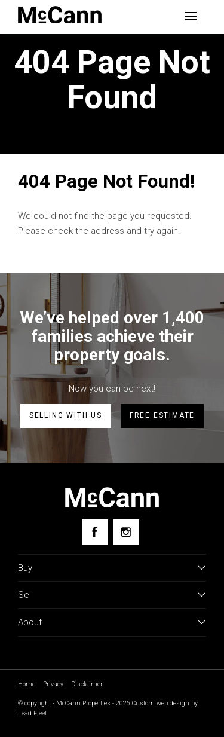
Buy (25, 567)
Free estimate (162, 415)
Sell (25, 594)
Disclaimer (87, 684)
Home (26, 684)
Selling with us (65, 415)
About (30, 622)
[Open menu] (191, 16)
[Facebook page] (95, 532)
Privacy (53, 684)
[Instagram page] (126, 532)
